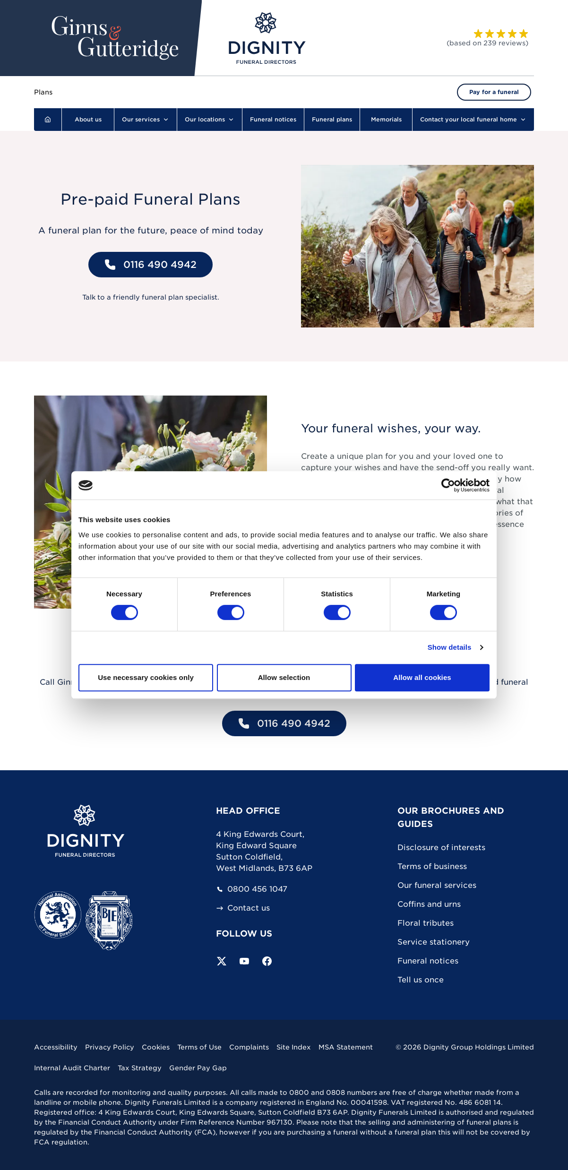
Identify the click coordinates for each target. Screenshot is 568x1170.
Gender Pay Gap (198, 1068)
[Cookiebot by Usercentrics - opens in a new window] (448, 485)
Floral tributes (425, 923)
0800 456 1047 (251, 889)
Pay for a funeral (494, 91)
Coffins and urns (429, 904)
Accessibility (55, 1047)
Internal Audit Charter (72, 1068)
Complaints (249, 1047)
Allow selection (284, 677)
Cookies (156, 1047)
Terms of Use (199, 1047)
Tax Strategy (140, 1068)
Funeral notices (427, 960)
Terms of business (432, 866)
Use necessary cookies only (146, 677)
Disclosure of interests (441, 847)
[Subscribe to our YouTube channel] (244, 961)
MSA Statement (345, 1047)
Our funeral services (436, 885)
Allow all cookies (422, 677)
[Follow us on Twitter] (221, 961)
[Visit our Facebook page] (267, 961)
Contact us (243, 908)
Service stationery (433, 942)
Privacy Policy (109, 1047)
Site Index (293, 1047)
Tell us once (420, 979)
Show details (450, 647)
